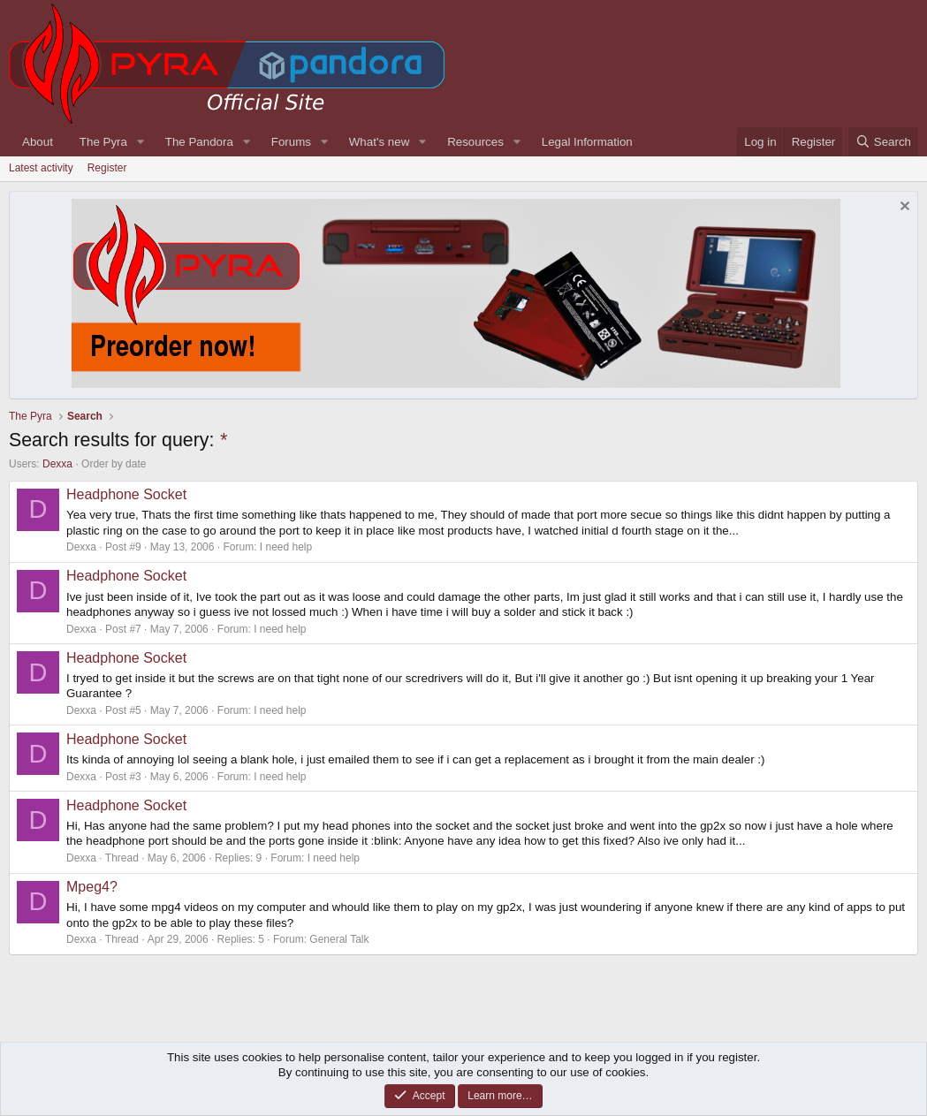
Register (107, 168)
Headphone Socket (126, 494)
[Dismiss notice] (902, 208)
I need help (286, 547)
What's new (379, 141)
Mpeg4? (92, 886)
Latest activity (41, 168)
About (37, 141)
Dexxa (57, 464)
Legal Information (587, 141)
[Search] (883, 141)
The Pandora (199, 141)
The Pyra (103, 141)
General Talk (339, 939)
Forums (291, 141)
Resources (475, 141)
